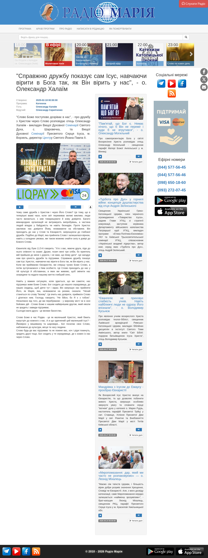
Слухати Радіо (193, 3)
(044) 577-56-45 (171, 167)
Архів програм (45, 28)
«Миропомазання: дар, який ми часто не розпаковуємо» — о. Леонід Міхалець (120, 476)
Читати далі (135, 162)
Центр (47, 137)
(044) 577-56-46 (171, 175)
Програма (25, 28)
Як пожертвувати (120, 28)
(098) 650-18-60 (171, 182)
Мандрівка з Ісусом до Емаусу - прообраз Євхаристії (120, 388)
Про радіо (65, 28)
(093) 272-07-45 (171, 190)
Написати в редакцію (90, 28)
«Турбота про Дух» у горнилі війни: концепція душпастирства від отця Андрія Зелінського (120, 203)
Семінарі (72, 125)
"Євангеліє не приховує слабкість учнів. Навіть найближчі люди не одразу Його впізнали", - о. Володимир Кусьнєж (120, 304)
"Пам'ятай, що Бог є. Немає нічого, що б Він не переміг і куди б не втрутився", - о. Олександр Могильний (120, 128)
